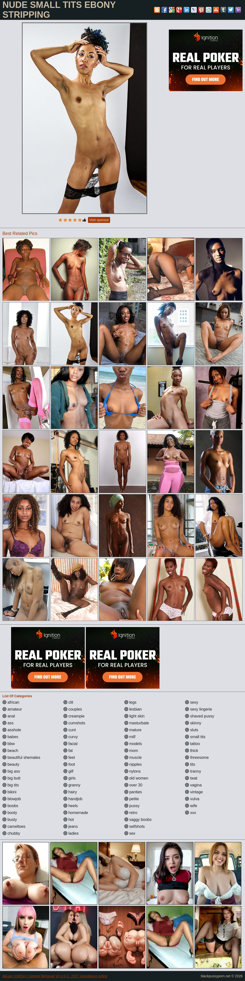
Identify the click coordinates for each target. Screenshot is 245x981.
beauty (10, 764)
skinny (193, 723)
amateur (12, 709)
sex (129, 833)
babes (10, 737)
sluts (191, 730)
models (133, 744)
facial (70, 744)
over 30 (133, 785)
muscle (133, 757)
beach (10, 750)
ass (8, 723)
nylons (132, 771)
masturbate (136, 723)
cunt (69, 730)
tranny (193, 771)
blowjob (11, 799)
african (10, 702)
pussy (132, 806)
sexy (191, 702)
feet (69, 757)
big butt (11, 778)
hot (68, 819)
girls (69, 778)
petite (131, 799)
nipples (133, 764)
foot (69, 764)
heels (70, 806)
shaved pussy (199, 716)
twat (191, 778)
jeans (70, 826)
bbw (8, 744)
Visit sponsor (99, 220)
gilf (68, 771)
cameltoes (13, 826)
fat (68, 750)
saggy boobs (138, 819)
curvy (70, 737)
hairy (70, 792)
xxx (190, 813)
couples (72, 709)
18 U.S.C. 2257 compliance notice (81, 976)
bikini (9, 792)
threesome (197, 757)
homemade (75, 813)
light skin (134, 716)
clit (68, 702)
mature (133, 730)
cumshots (74, 723)
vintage (194, 792)
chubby (11, 833)
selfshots (134, 826)
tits (190, 764)
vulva (192, 799)
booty (9, 813)
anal (8, 716)
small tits (195, 737)
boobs (10, 806)
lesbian (133, 709)
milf (129, 737)
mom (131, 750)
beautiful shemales (21, 757)
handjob (72, 799)
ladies (71, 833)
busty (9, 819)
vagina (193, 785)
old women (136, 778)
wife (191, 806)
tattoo (192, 744)
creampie (74, 716)
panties (133, 792)
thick (191, 750)
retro (130, 813)
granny (71, 785)
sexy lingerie (198, 709)
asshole (11, 730)
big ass (11, 771)
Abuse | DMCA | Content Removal (28, 976)
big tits (10, 785)
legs (130, 702)
